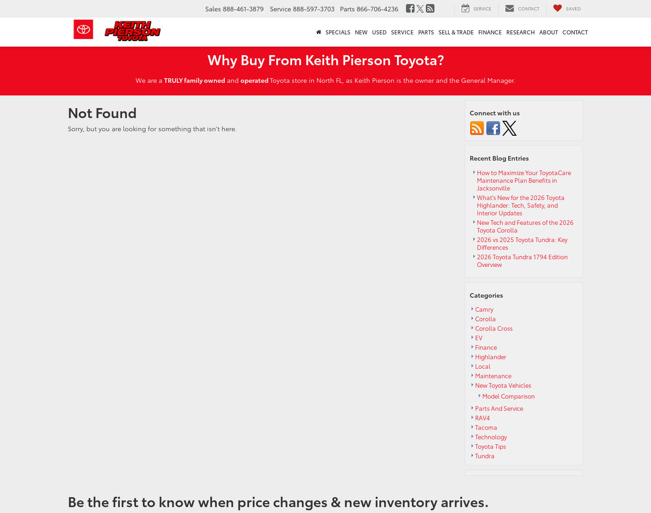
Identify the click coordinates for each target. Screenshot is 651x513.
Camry (484, 309)
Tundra (485, 455)
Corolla (485, 318)
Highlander (490, 356)
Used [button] (379, 32)
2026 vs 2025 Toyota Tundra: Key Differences (522, 243)
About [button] (548, 32)
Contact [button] (575, 32)
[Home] (318, 32)
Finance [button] (490, 32)
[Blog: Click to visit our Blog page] (430, 8)
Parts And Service (499, 408)
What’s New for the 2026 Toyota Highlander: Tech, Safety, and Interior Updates (521, 205)
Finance (486, 347)
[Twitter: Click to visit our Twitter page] (420, 8)
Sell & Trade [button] (456, 32)
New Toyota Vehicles (503, 385)
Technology (491, 436)
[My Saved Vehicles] (567, 8)
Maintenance (493, 375)
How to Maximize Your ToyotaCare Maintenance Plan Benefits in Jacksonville (524, 180)
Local (483, 366)
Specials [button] (338, 32)
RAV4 (482, 417)
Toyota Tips (490, 446)
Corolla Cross (494, 328)
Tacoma (486, 427)
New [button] (361, 32)
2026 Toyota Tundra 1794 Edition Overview (522, 260)
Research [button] (520, 32)
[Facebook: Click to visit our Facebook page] (410, 8)
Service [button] (402, 32)
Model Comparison (508, 396)
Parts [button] (426, 32)
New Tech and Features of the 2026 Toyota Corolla (525, 226)
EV (478, 337)
